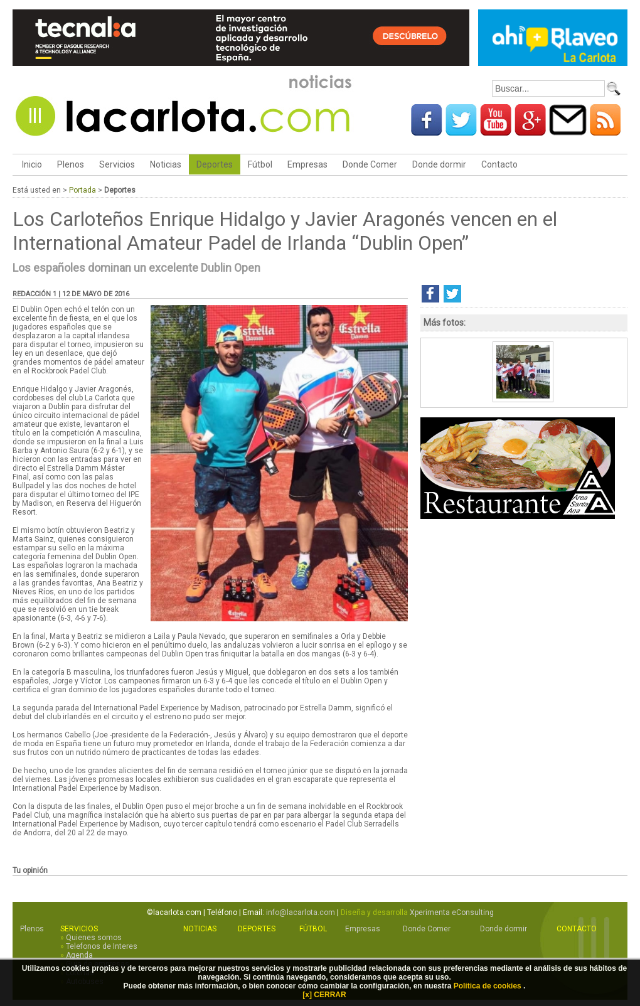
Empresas (307, 164)
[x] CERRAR (324, 994)
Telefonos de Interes (101, 946)
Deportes (214, 164)
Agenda (79, 955)
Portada (82, 190)
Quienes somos (94, 937)
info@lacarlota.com (300, 912)
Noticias (165, 164)
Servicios (117, 164)
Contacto (499, 164)
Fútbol (260, 164)
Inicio (31, 164)
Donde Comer (370, 164)
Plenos (70, 164)
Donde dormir (439, 164)
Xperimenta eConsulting (452, 912)
